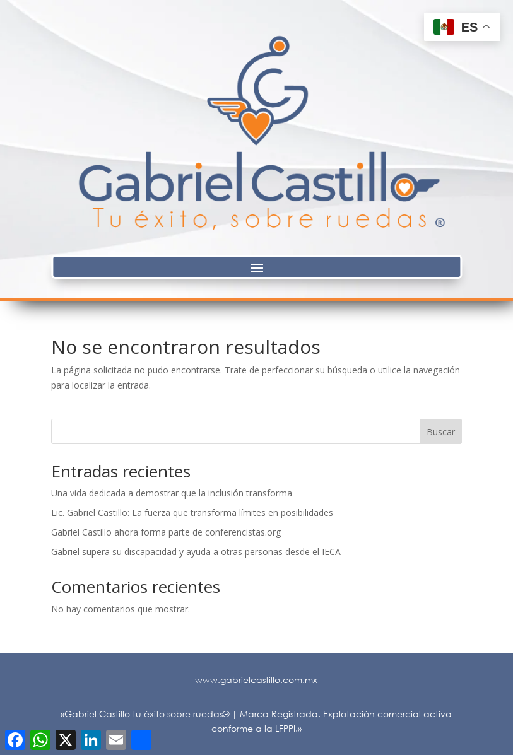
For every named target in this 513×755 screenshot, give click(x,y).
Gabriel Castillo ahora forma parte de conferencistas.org (166, 532)
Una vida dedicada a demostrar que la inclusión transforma (171, 493)
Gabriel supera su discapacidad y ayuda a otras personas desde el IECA (196, 552)
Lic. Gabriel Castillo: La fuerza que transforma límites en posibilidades (192, 512)
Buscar (441, 432)
